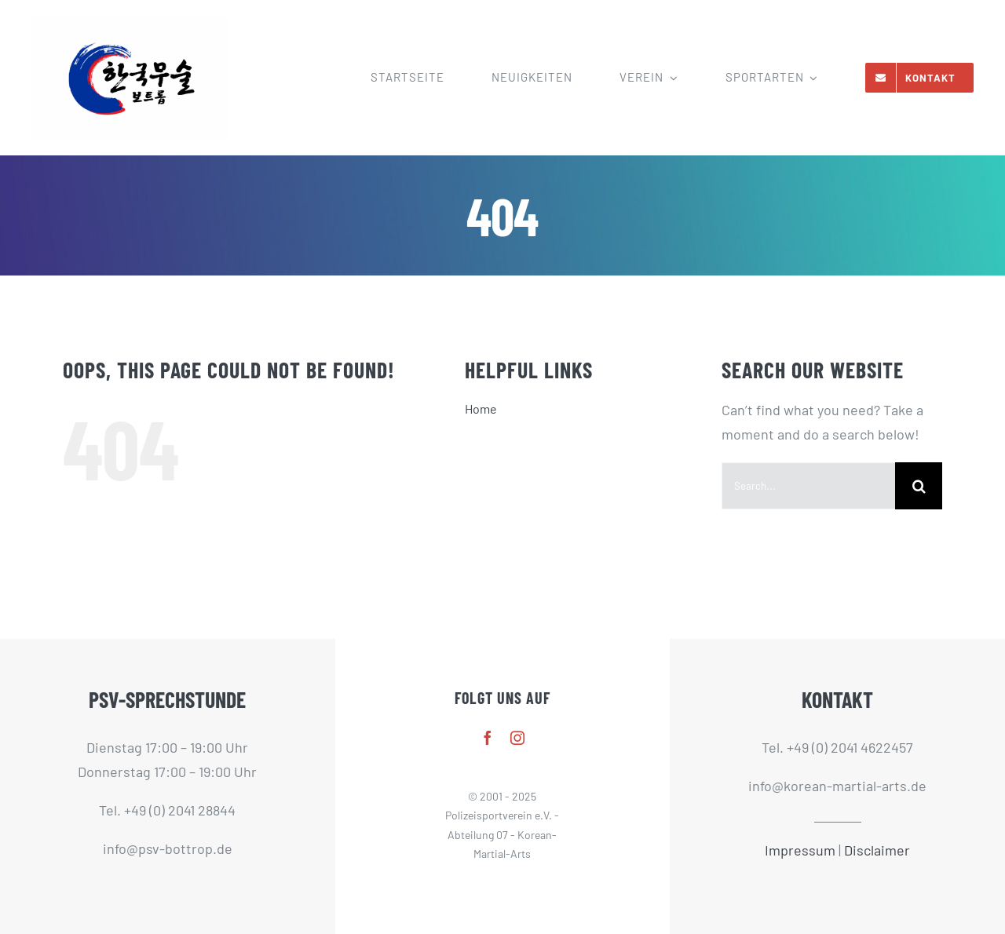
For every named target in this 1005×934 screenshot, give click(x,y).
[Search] (918, 485)
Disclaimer (877, 850)
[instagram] (517, 738)
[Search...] (808, 485)
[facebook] (488, 738)
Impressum (800, 850)
